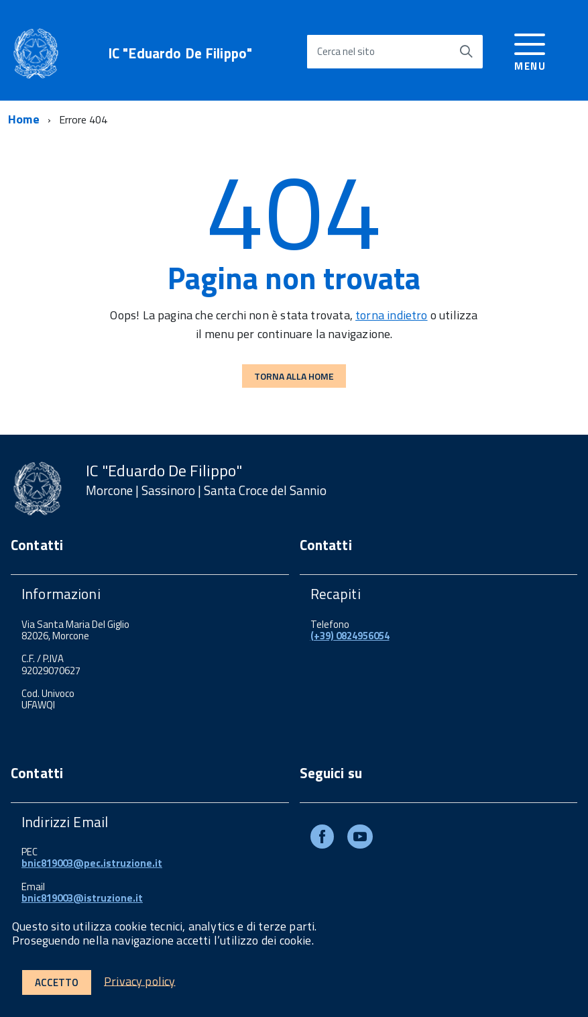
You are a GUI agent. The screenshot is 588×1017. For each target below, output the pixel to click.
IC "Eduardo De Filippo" (180, 53)
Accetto (56, 982)
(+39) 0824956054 (350, 635)
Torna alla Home (294, 376)
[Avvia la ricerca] (466, 51)
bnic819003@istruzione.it (82, 898)
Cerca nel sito (346, 51)
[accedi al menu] (530, 50)
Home (24, 119)
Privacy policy (140, 980)
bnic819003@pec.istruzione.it (91, 863)
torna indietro (391, 315)
